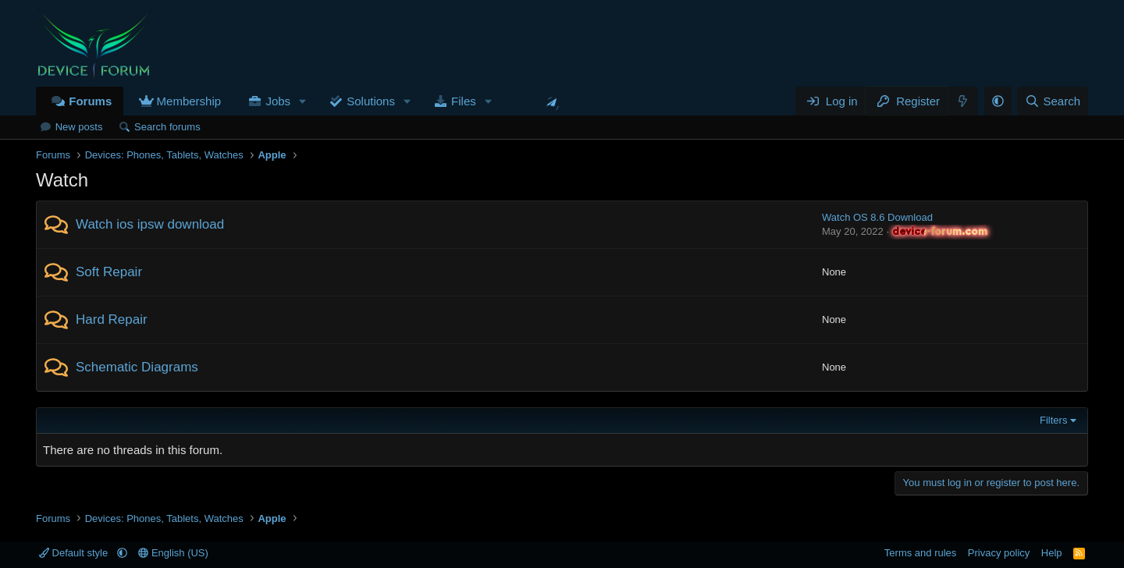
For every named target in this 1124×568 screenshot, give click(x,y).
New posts (79, 127)
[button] (303, 101)
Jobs (277, 101)
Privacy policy (999, 553)
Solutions (371, 101)
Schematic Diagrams (137, 367)
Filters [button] (1053, 420)
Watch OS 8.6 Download (877, 217)
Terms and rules (920, 553)
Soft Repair (109, 271)
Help (1051, 553)
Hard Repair (112, 319)
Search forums (167, 127)
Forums (90, 101)
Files (463, 101)
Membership (189, 101)
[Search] (1052, 101)
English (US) (173, 553)
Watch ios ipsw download (150, 224)
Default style (75, 553)
